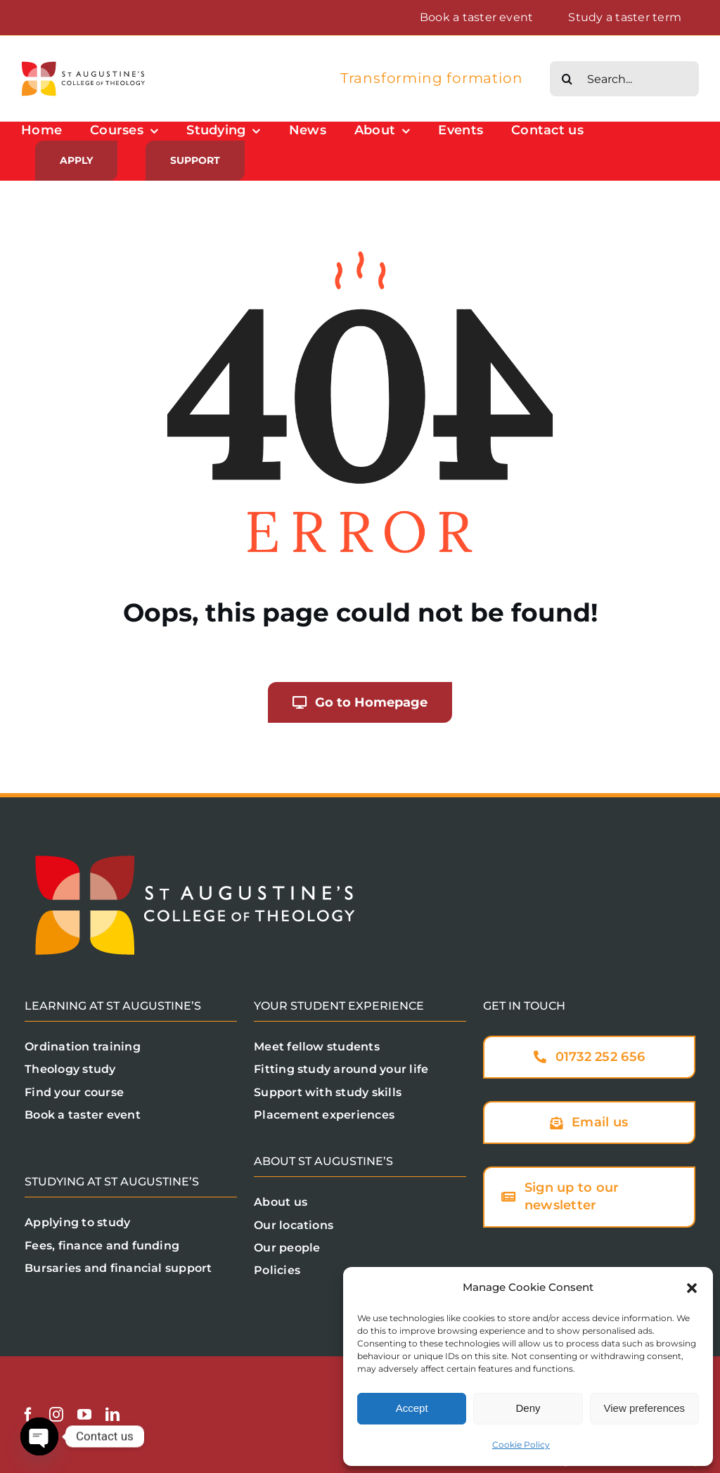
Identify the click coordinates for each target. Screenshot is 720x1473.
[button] (692, 1288)
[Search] (567, 78)
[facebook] (28, 1415)
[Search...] (624, 78)
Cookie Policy (521, 1444)
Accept (412, 1408)
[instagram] (56, 1415)
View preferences (645, 1408)
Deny (527, 1408)
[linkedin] (112, 1415)
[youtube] (84, 1415)
